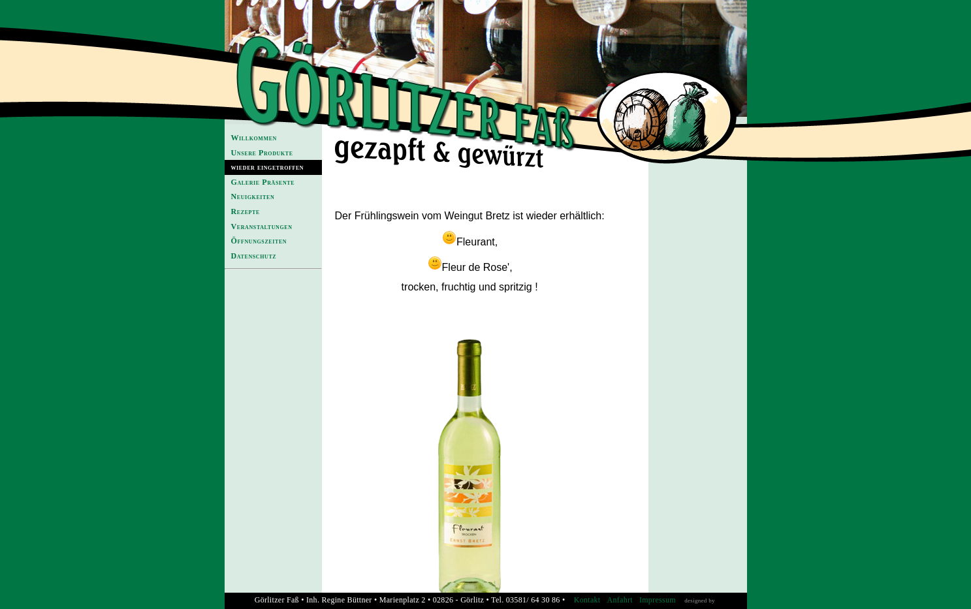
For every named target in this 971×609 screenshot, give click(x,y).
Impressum (657, 599)
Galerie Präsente (263, 182)
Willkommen (254, 137)
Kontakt (587, 599)
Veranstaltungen (262, 226)
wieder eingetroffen (267, 167)
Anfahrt (619, 599)
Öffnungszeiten (259, 240)
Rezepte (245, 211)
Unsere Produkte (262, 152)
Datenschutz (254, 255)
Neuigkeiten (253, 196)
